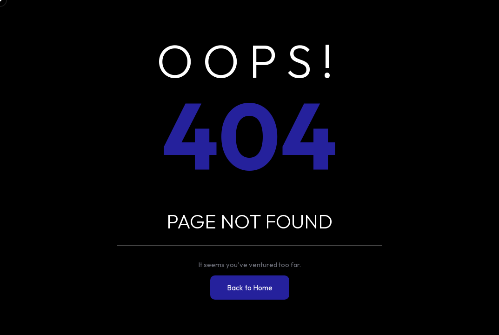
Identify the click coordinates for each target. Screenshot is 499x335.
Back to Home (250, 287)
